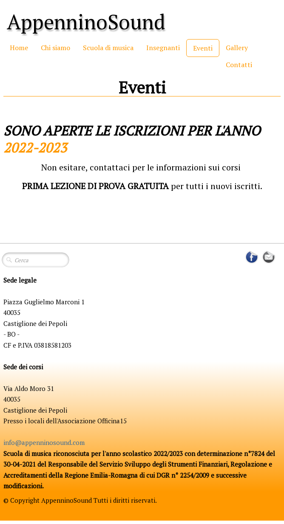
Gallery (237, 47)
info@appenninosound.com (44, 442)
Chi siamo (55, 47)
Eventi (203, 48)
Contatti (239, 64)
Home (19, 47)
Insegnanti (163, 47)
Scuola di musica (108, 47)
